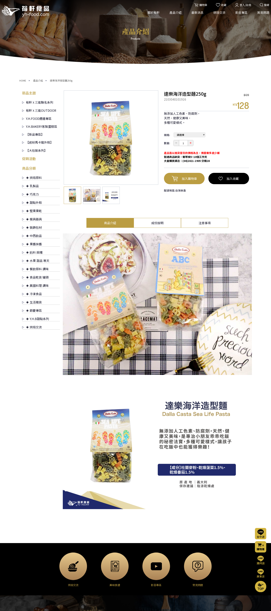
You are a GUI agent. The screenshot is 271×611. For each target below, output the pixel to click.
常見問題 (262, 14)
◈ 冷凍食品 (32, 227)
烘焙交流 (218, 14)
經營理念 (27, 563)
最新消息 (196, 14)
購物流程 (180, 574)
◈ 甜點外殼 (32, 136)
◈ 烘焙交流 (32, 260)
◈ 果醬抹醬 (32, 177)
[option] (111, 71)
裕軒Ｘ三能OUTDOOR (39, 44)
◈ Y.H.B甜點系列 (35, 252)
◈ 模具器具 (32, 152)
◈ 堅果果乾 (32, 144)
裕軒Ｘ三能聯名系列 (37, 36)
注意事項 (205, 156)
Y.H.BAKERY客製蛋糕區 (39, 60)
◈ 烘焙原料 (32, 111)
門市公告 (103, 568)
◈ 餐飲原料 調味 (35, 202)
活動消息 (103, 558)
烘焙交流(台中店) (146, 558)
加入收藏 (229, 112)
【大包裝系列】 (34, 84)
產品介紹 (174, 14)
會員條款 (180, 589)
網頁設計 (186, 605)
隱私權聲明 (181, 584)
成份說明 (157, 156)
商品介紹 (110, 156)
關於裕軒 (152, 14)
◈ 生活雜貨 (32, 235)
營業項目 (27, 568)
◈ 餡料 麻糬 (32, 186)
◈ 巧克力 (30, 127)
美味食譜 (141, 573)
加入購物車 (184, 112)
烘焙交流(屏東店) (146, 563)
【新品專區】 (33, 68)
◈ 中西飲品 (32, 169)
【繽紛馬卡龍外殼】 (37, 76)
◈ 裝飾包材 (32, 161)
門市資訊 (180, 579)
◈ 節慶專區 (32, 244)
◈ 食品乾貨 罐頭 (35, 211)
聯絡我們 (181, 563)
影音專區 (240, 14)
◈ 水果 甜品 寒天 (35, 194)
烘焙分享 (141, 568)
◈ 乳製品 (30, 119)
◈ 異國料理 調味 (35, 219)
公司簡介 (27, 558)
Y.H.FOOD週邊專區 (36, 52)
